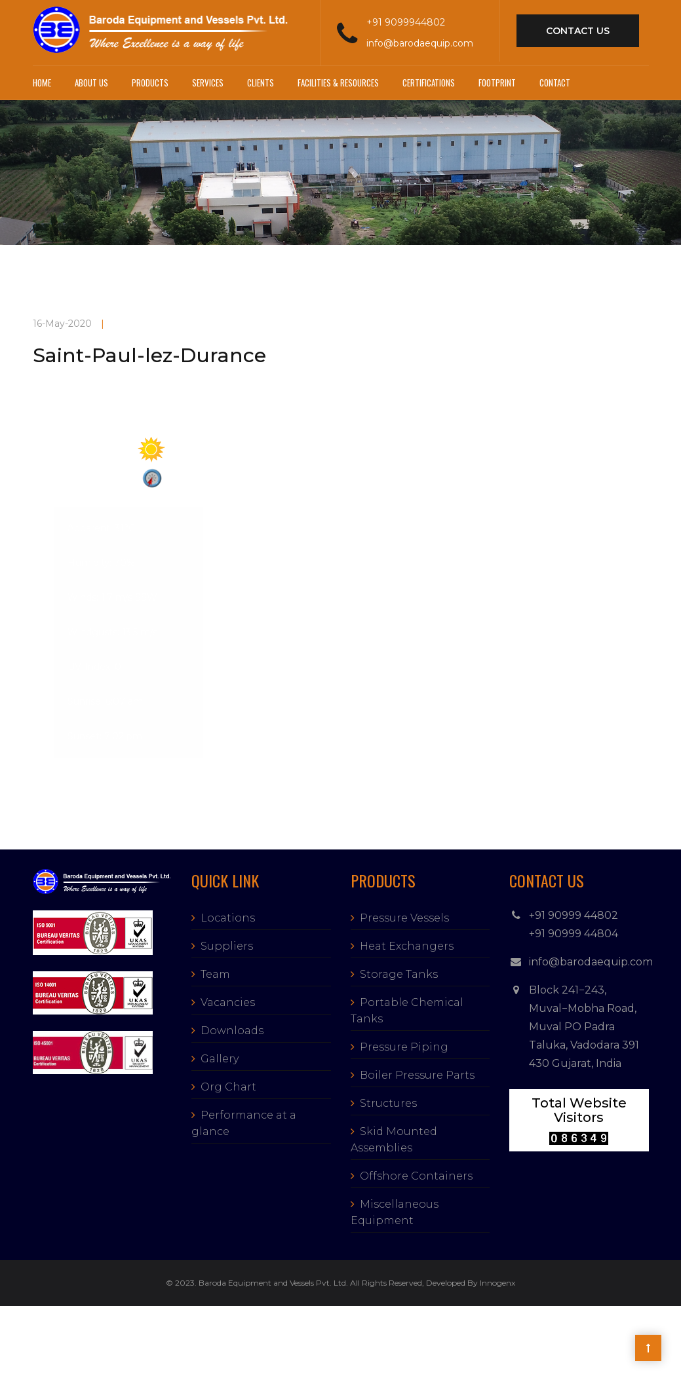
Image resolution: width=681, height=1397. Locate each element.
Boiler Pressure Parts (417, 1075)
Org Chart (228, 1087)
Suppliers (227, 946)
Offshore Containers (416, 1176)
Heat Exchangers (407, 946)
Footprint (497, 82)
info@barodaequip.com (419, 43)
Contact (554, 82)
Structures (388, 1103)
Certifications (428, 82)
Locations (228, 918)
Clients (260, 82)
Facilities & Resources (338, 82)
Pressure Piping (404, 1047)
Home (42, 82)
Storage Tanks (399, 974)
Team (215, 974)
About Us (91, 82)
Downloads (232, 1030)
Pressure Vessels (404, 918)
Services (208, 82)
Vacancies (228, 1002)
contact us (578, 31)
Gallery (220, 1058)
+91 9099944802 (405, 22)
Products (150, 82)
